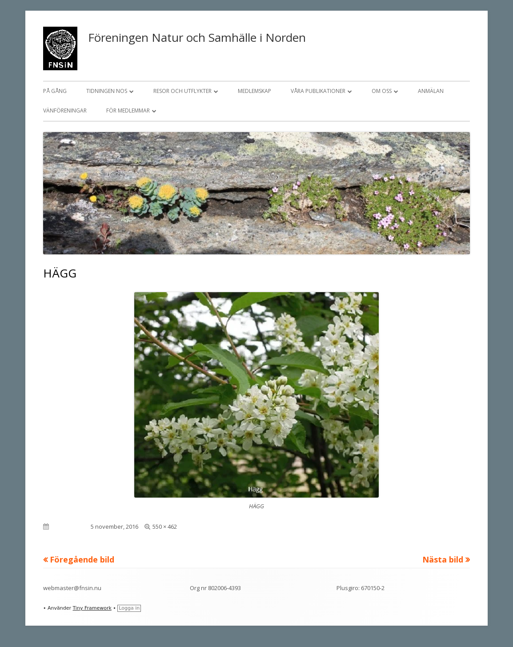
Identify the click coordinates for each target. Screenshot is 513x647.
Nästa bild (442, 559)
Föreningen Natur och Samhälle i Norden (197, 37)
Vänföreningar (65, 110)
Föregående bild (82, 559)
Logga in (129, 608)
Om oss (382, 91)
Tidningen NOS (106, 91)
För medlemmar (128, 110)
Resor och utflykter (182, 91)
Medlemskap (254, 91)
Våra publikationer (318, 91)
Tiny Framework (91, 608)
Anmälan (431, 91)
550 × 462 (164, 526)
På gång (55, 91)
